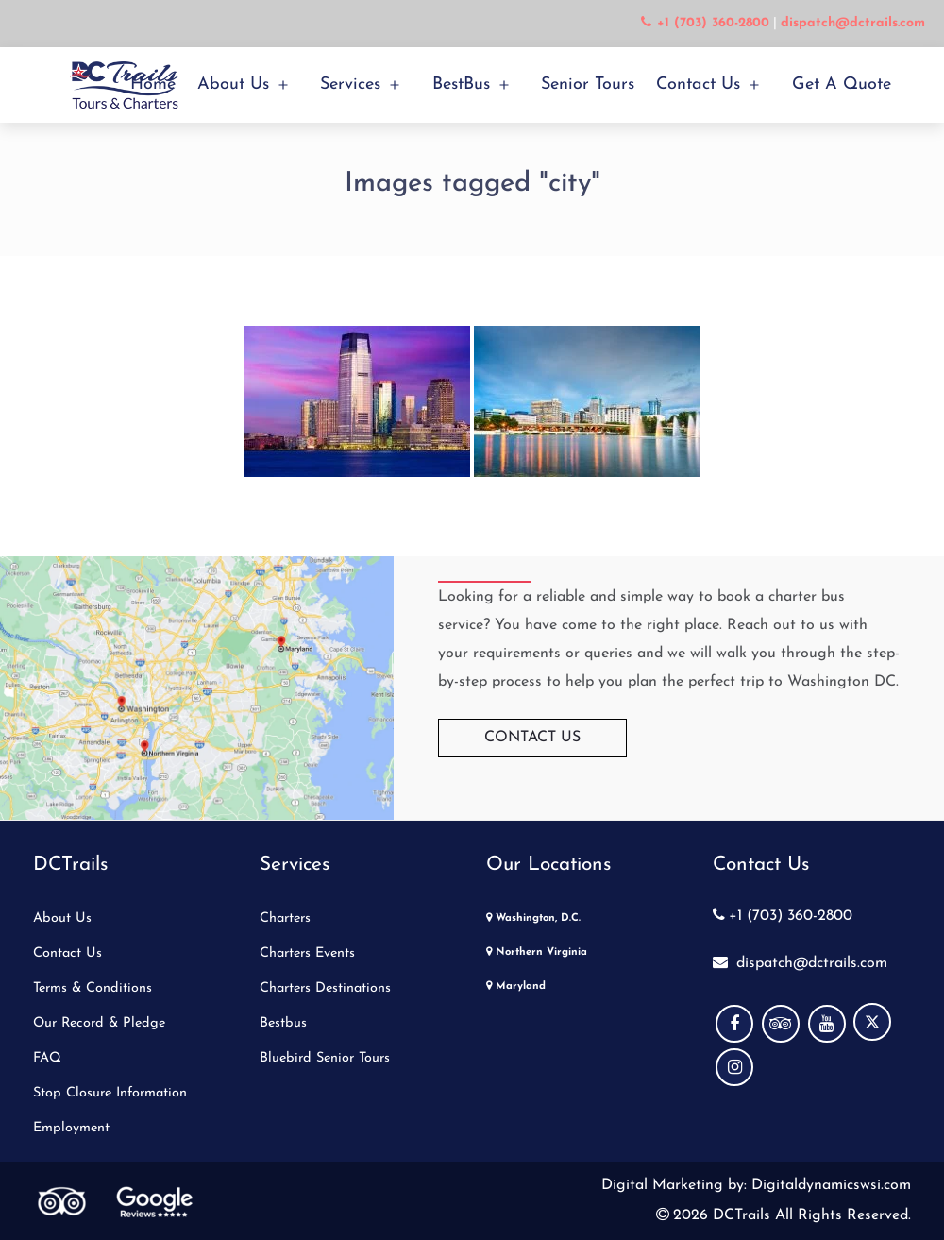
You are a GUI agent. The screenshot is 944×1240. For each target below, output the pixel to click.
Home (153, 84)
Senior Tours (587, 84)
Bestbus (283, 1023)
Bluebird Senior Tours (325, 1058)
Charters (285, 918)
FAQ (47, 1058)
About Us (233, 84)
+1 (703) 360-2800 (782, 916)
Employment (71, 1128)
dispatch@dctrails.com (800, 963)
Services (350, 84)
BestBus (461, 84)
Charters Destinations (325, 988)
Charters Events (307, 953)
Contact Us (698, 84)
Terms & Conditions (92, 988)
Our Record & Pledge (99, 1023)
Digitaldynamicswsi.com (829, 1185)
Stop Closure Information (110, 1093)
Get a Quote (841, 84)
